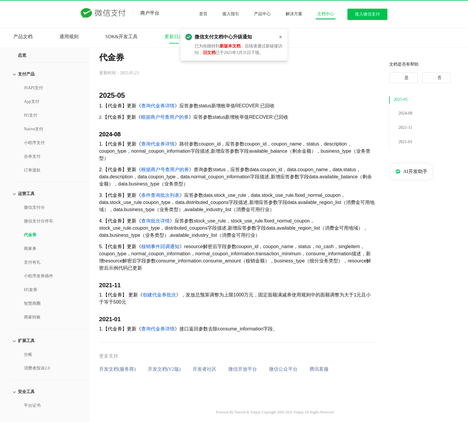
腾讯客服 (319, 369)
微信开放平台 (242, 369)
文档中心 (325, 14)
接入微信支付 (367, 14)
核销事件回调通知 (160, 246)
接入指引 (230, 14)
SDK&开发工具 (121, 36)
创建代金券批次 (159, 294)
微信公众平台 (283, 369)
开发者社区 (204, 369)
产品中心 (262, 14)
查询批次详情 (155, 220)
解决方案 (294, 14)
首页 (203, 14)
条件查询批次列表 (160, 195)
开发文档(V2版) (164, 369)
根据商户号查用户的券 (165, 117)
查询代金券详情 (158, 105)
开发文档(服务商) (117, 369)
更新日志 (174, 36)
